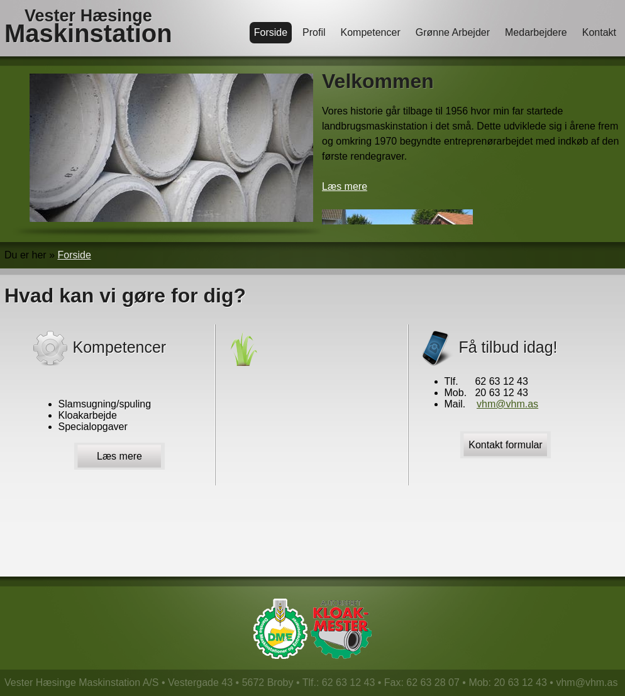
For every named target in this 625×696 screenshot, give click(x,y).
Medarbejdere (536, 32)
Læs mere (344, 186)
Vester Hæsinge (88, 27)
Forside (270, 32)
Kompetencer (371, 32)
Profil (313, 32)
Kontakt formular (505, 444)
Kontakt (599, 32)
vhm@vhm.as (507, 404)
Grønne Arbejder (453, 32)
